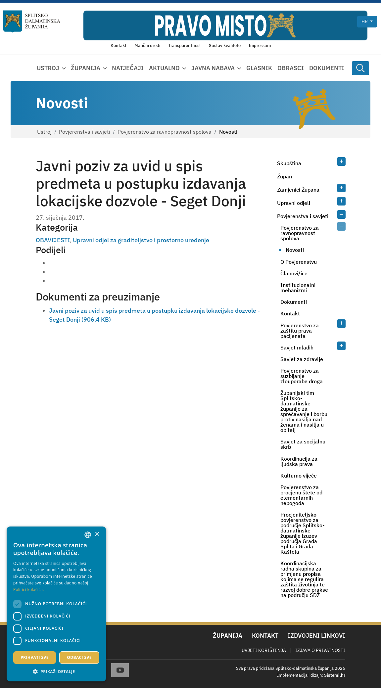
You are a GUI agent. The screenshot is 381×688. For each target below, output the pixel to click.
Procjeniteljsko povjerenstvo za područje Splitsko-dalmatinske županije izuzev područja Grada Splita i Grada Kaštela (302, 533)
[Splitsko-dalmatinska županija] (32, 21)
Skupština (289, 163)
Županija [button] (85, 68)
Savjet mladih (296, 347)
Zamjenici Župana (298, 189)
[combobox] (87, 534)
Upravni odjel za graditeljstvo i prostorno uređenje (141, 240)
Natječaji (128, 68)
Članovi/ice (294, 273)
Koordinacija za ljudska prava (298, 461)
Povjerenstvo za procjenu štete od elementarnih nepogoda (301, 495)
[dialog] (56, 604)
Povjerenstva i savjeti (84, 131)
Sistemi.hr (334, 675)
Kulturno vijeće (298, 475)
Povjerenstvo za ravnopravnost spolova (165, 131)
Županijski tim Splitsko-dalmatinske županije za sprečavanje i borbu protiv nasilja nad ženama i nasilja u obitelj (303, 411)
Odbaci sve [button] (79, 657)
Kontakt (290, 313)
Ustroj (44, 131)
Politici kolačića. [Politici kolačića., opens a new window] (28, 589)
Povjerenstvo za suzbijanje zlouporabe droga (301, 376)
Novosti (295, 250)
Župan (284, 176)
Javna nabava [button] (213, 68)
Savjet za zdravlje (301, 359)
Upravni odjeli (293, 203)
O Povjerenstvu (298, 261)
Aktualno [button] (164, 68)
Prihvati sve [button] (35, 657)
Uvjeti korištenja (264, 650)
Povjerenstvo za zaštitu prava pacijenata (299, 330)
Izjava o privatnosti (320, 650)
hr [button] (365, 21)
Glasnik (259, 68)
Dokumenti (326, 68)
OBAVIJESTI (53, 240)
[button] (56, 671)
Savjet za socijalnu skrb (302, 444)
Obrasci (290, 68)
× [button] (96, 534)
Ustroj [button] (48, 68)
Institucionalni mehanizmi (297, 288)
